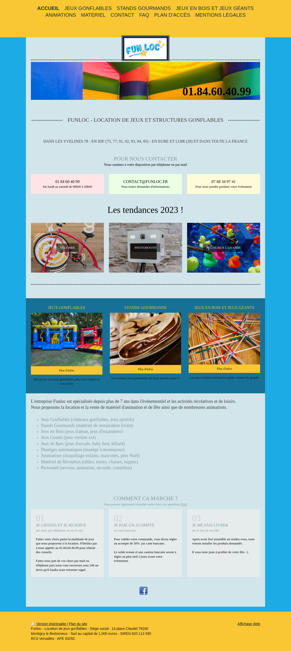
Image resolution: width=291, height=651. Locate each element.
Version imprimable (49, 624)
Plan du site (78, 624)
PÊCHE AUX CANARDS (224, 247)
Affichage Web (248, 624)
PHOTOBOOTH (145, 247)
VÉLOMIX (67, 247)
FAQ (184, 504)
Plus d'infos (66, 370)
